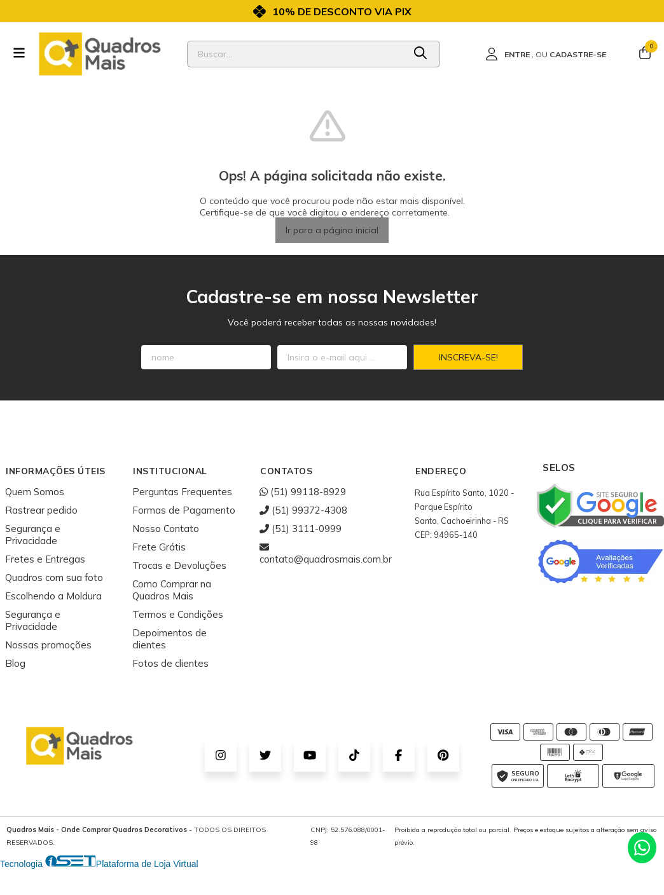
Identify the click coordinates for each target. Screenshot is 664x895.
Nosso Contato (165, 529)
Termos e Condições (177, 614)
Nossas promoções (48, 645)
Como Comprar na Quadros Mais (171, 590)
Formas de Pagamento (183, 510)
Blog (15, 663)
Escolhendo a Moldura (53, 596)
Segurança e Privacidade (32, 535)
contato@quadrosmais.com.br (325, 553)
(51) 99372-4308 (303, 510)
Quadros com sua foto (54, 577)
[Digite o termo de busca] (295, 54)
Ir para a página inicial (332, 230)
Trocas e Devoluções (179, 565)
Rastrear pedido (41, 510)
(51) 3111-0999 (300, 529)
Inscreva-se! (468, 357)
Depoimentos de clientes (169, 639)
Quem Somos (34, 492)
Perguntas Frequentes (182, 492)
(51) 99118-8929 (302, 492)
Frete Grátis (159, 547)
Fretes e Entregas (45, 559)
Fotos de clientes (170, 663)
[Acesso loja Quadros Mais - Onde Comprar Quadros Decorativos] (546, 54)
